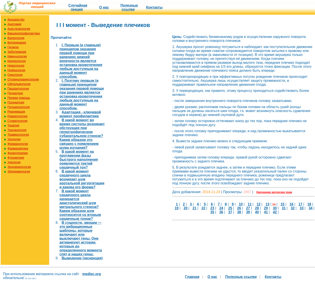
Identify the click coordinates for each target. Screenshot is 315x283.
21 (195, 208)
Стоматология (17, 121)
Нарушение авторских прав (274, 192)
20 (186, 208)
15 (282, 204)
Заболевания (16, 51)
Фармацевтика (17, 148)
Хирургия (14, 162)
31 (284, 208)
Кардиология (16, 61)
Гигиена (13, 47)
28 (257, 208)
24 (221, 208)
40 (257, 212)
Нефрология (16, 70)
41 (266, 212)
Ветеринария (16, 42)
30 (275, 208)
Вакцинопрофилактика (23, 33)
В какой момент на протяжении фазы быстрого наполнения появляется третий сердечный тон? (78, 159)
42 (275, 212)
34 (311, 208)
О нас (104, 7)
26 (239, 208)
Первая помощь (18, 98)
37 (230, 212)
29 (266, 208)
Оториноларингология (23, 79)
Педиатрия (15, 93)
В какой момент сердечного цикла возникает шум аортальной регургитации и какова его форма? (81, 179)
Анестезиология (18, 28)
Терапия (13, 125)
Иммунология (17, 56)
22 (203, 208)
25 (230, 208)
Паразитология (18, 88)
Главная (192, 277)
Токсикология (16, 130)
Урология (14, 139)
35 (212, 212)
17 (300, 204)
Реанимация (16, 111)
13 (268, 204)
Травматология (18, 134)
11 (250, 204)
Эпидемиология (18, 171)
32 (293, 208)
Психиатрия (15, 102)
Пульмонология (18, 107)
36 (221, 212)
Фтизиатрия (15, 157)
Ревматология (17, 116)
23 (212, 208)
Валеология (15, 38)
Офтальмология (18, 84)
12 (259, 204)
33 (302, 208)
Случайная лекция (77, 7)
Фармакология (17, 144)
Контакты (154, 7)
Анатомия (14, 24)
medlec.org (91, 274)
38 (239, 212)
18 (309, 204)
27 (248, 208)
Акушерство (15, 19)
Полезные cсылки (129, 7)
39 (248, 212)
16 (291, 204)
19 (177, 208)
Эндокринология (19, 167)
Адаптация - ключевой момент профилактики (80, 114)
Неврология (15, 65)
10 (241, 204)
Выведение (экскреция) (82, 258)
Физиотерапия (17, 153)
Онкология (15, 75)
